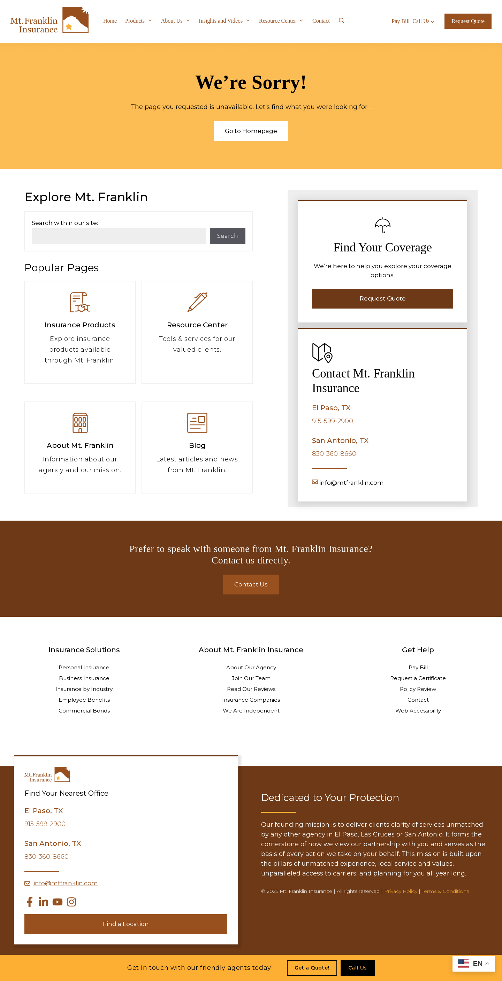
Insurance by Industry (84, 689)
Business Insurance (84, 678)
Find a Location (126, 923)
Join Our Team (251, 678)
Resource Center (283, 21)
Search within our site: (65, 222)
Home (110, 21)
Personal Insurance (84, 667)
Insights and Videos (227, 21)
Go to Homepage (251, 130)
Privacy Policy (400, 891)
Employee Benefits (84, 699)
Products (141, 21)
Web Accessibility (418, 710)
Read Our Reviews (251, 689)
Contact (321, 21)
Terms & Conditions (445, 891)
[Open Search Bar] (342, 21)
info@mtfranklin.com (351, 482)
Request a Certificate (418, 678)
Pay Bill (418, 667)
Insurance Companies (251, 699)
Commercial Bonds (84, 710)
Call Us (357, 968)
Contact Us (251, 584)
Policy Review (418, 689)
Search (227, 235)
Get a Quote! (312, 968)
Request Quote (468, 21)
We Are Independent (251, 710)
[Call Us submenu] (432, 21)
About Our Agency (251, 667)
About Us (178, 21)
